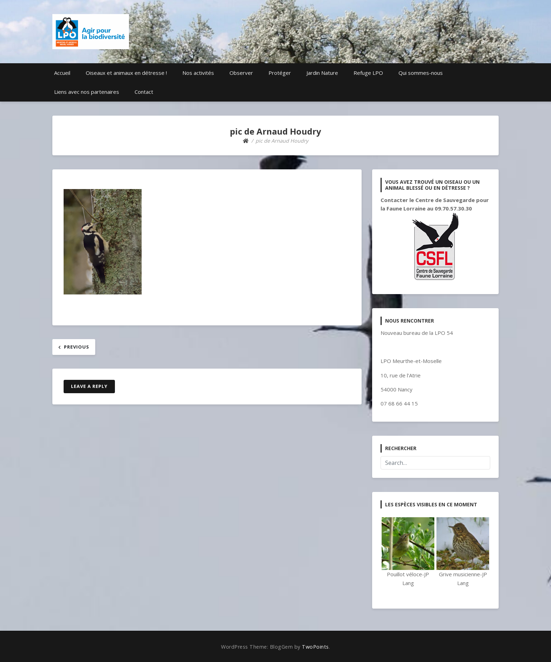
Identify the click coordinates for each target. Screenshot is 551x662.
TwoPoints (315, 646)
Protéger (279, 72)
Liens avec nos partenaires (86, 91)
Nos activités (198, 72)
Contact (144, 91)
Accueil (62, 72)
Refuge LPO (368, 72)
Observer (241, 72)
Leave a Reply (89, 386)
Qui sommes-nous (420, 72)
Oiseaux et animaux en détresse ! (126, 72)
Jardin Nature (322, 72)
